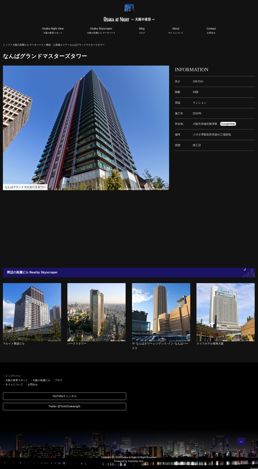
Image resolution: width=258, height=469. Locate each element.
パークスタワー (76, 343)
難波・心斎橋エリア (56, 44)
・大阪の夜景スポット (15, 380)
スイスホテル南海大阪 (210, 343)
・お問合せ (31, 384)
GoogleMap (228, 123)
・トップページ (12, 376)
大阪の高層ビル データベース (28, 44)
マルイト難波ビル (14, 343)
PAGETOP (241, 442)
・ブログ (57, 380)
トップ (6, 44)
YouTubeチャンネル (64, 396)
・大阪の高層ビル (40, 380)
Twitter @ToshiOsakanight (64, 406)
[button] (165, 69)
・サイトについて (13, 384)
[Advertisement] (116, 229)
